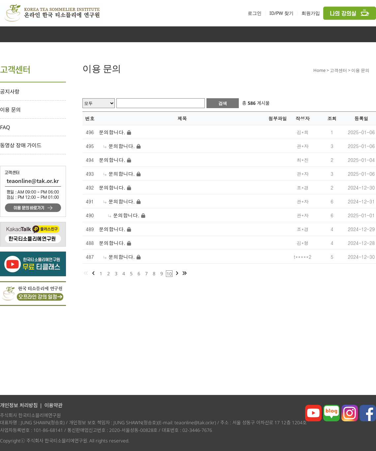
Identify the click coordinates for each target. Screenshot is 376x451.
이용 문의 (10, 109)
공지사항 (9, 91)
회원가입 (310, 13)
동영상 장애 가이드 (21, 145)
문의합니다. (112, 132)
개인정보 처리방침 (19, 405)
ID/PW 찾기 (281, 13)
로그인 (255, 13)
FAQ (5, 127)
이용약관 (53, 405)
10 (169, 274)
